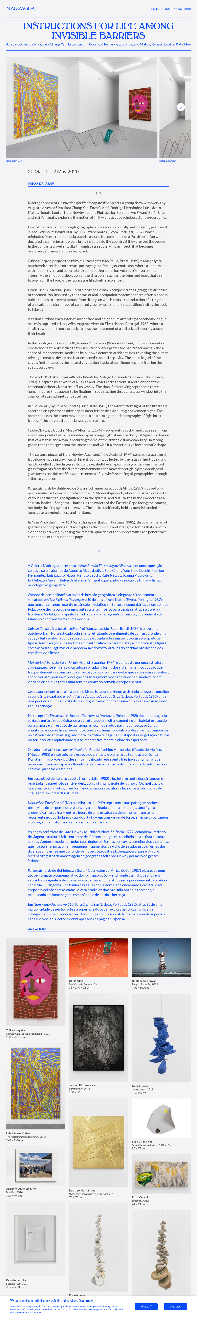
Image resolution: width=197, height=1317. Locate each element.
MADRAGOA (20, 9)
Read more (86, 1301)
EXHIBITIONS (160, 9)
